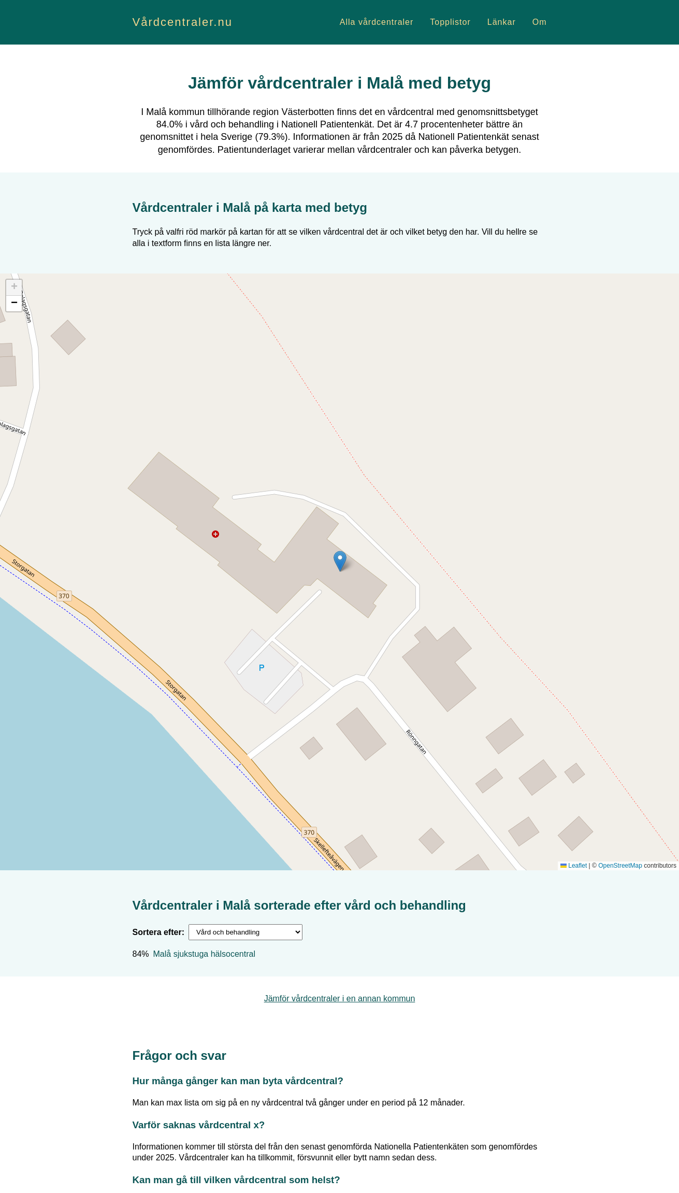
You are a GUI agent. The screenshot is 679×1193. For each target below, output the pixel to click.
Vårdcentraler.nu (183, 22)
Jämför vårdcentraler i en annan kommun (339, 998)
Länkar (501, 22)
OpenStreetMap (620, 865)
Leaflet (573, 865)
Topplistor (450, 22)
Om (539, 22)
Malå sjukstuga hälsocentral (204, 954)
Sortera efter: (158, 932)
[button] (340, 561)
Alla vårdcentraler (377, 22)
